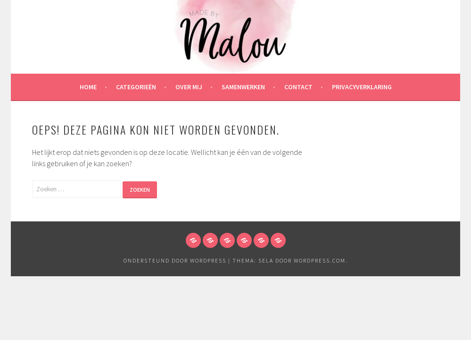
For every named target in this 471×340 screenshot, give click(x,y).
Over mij (188, 87)
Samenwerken (243, 87)
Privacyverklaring (362, 87)
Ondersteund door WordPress (175, 260)
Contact (298, 87)
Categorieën (136, 87)
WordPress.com (320, 260)
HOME (88, 87)
